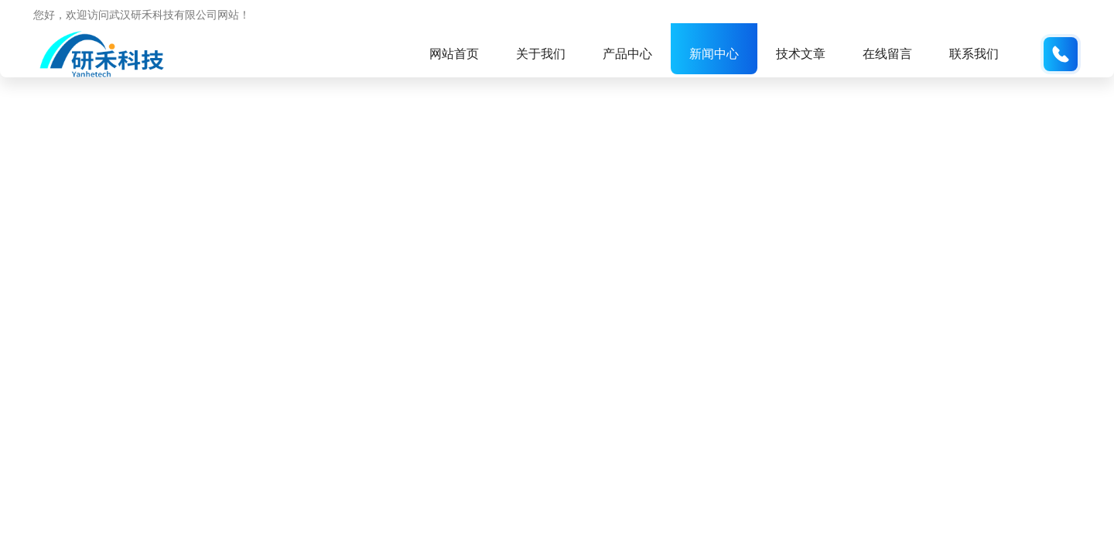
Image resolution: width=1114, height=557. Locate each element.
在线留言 (887, 53)
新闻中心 (714, 53)
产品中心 (627, 53)
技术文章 (800, 53)
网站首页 (454, 53)
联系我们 (974, 53)
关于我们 (541, 53)
